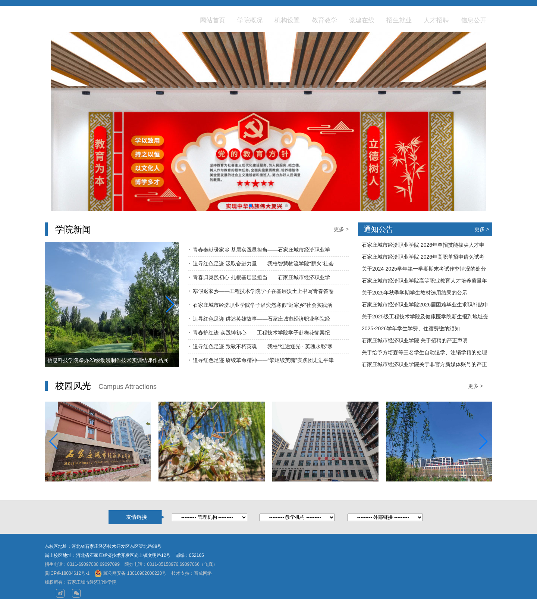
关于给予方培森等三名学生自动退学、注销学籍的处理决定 (424, 353)
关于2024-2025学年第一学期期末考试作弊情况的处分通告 (424, 270)
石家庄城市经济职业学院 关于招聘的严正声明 (415, 340)
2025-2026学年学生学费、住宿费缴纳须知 (411, 328)
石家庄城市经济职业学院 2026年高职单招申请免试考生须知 (423, 258)
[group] (268, 132)
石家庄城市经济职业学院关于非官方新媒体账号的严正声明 (424, 365)
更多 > (341, 229)
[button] (250, 205)
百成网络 (203, 573)
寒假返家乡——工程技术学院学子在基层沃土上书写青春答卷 (263, 291)
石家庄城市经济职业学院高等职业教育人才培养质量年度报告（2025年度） (424, 282)
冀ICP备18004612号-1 (67, 573)
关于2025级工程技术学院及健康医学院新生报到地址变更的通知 (425, 318)
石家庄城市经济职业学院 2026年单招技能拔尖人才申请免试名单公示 (423, 246)
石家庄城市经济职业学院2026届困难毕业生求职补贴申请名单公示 (425, 306)
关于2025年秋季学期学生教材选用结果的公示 (414, 293)
